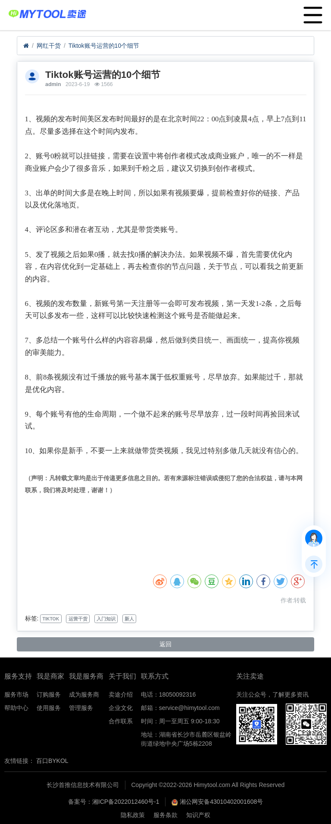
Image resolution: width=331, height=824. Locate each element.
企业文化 (121, 707)
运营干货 (78, 618)
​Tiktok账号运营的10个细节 (104, 45)
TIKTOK (50, 618)
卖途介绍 (121, 694)
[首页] (26, 45)
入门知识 (106, 618)
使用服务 (49, 707)
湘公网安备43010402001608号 (221, 801)
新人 (129, 618)
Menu (311, 10)
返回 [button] (165, 644)
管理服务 (81, 707)
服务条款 (165, 815)
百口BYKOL (52, 760)
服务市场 (16, 694)
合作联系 (121, 721)
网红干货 (49, 45)
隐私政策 (133, 815)
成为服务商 (84, 694)
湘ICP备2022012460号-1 (125, 801)
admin (53, 84)
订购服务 (49, 694)
